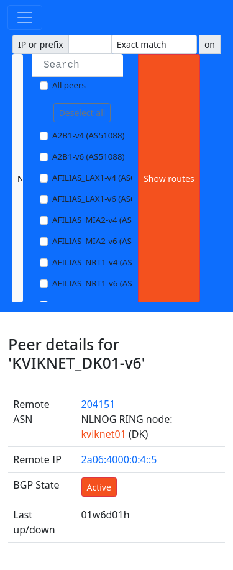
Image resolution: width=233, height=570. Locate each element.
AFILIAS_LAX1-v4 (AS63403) (104, 177)
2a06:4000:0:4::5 (119, 459)
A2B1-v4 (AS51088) (88, 135)
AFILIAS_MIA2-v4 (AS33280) (105, 219)
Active (99, 487)
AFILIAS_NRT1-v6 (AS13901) (105, 283)
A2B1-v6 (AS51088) (88, 156)
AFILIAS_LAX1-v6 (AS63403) (104, 198)
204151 (98, 404)
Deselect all (82, 113)
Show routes (169, 178)
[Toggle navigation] (24, 17)
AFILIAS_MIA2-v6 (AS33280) (105, 241)
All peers (69, 85)
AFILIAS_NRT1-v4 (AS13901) (105, 262)
